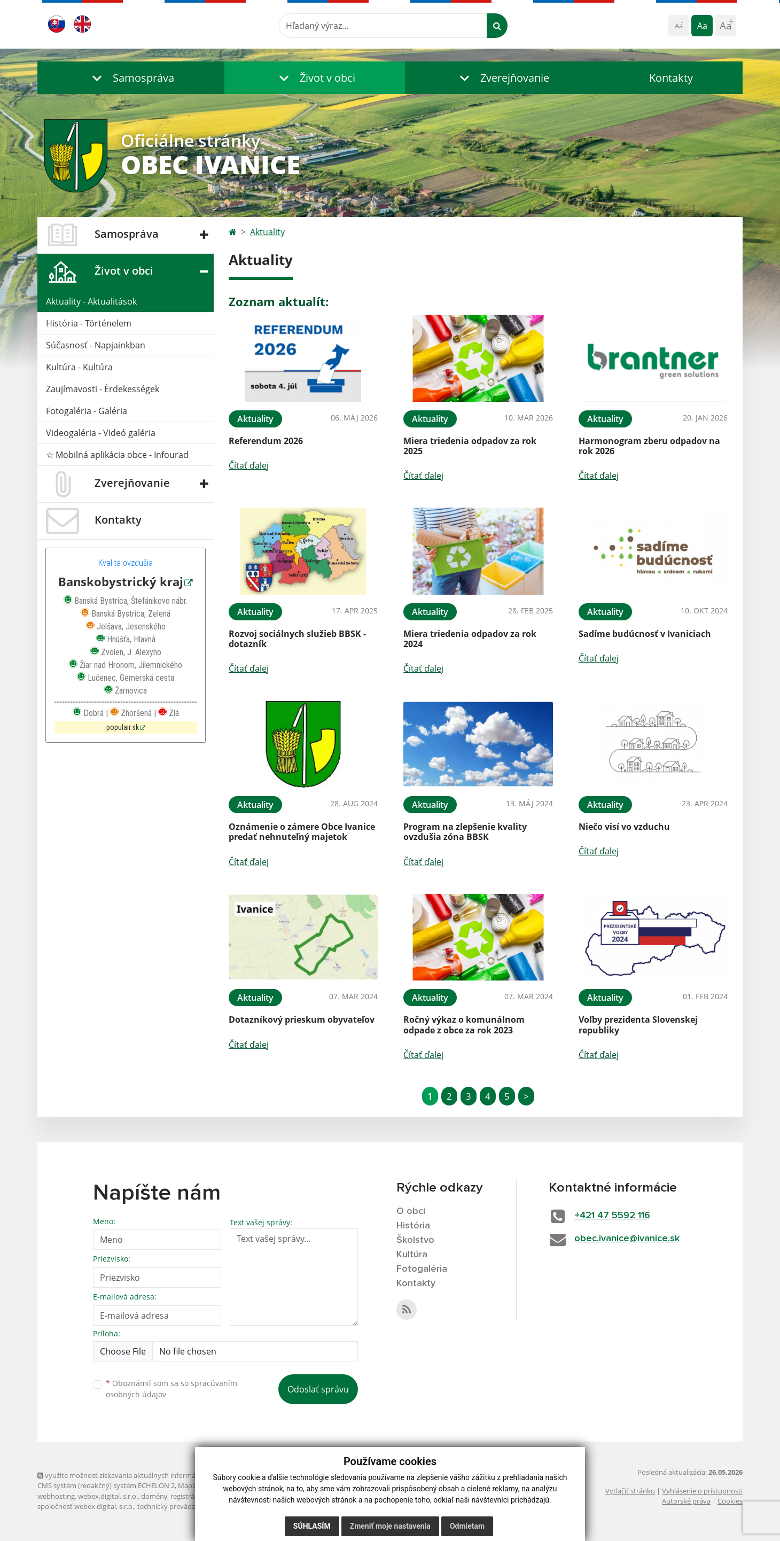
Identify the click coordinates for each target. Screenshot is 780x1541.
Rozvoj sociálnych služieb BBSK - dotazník (297, 639)
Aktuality (267, 232)
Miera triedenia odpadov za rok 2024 (469, 639)
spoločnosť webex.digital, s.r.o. (85, 1506)
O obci (410, 1211)
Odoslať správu (318, 1389)
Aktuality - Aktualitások (91, 301)
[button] (130, 77)
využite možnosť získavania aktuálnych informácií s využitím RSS (143, 1475)
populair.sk (122, 727)
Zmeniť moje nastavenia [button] (390, 1526)
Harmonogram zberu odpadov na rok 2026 (649, 446)
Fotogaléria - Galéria (86, 411)
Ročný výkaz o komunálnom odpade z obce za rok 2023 (464, 1025)
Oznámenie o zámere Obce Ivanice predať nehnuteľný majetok (302, 832)
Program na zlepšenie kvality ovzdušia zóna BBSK (465, 832)
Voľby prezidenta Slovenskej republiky (638, 1025)
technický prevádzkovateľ (178, 1506)
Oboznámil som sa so (171, 1388)
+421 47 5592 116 (612, 1215)
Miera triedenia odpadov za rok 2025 (469, 446)
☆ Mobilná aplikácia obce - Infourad (117, 455)
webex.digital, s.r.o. (108, 1496)
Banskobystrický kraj (120, 581)
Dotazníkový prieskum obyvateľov (302, 1019)
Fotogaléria (421, 1269)
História (413, 1226)
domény (154, 1496)
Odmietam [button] (467, 1526)
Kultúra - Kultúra (79, 367)
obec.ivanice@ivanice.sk (627, 1238)
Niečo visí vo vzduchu (624, 826)
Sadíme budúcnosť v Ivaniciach (645, 634)
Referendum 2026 (266, 441)
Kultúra (411, 1254)
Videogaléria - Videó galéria (100, 433)
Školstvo (415, 1240)
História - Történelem (88, 323)
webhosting (56, 1496)
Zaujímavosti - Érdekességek (102, 389)
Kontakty (671, 78)
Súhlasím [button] (312, 1526)
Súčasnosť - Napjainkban (95, 345)
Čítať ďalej (249, 465)
